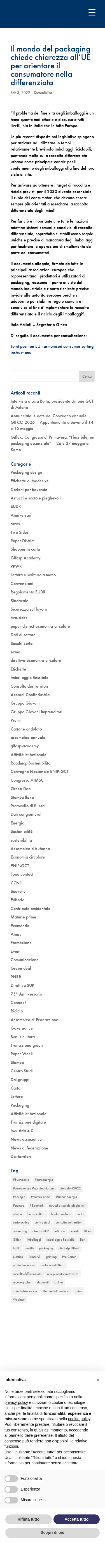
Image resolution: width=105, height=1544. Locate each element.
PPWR (16, 566)
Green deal (21, 968)
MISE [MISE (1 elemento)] (16, 1248)
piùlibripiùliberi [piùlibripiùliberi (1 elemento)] (69, 1248)
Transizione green (27, 1045)
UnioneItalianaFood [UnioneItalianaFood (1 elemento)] (56, 1291)
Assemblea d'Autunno (30, 848)
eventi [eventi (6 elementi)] (75, 1231)
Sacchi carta (21, 643)
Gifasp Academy (26, 558)
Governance (22, 1028)
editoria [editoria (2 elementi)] (60, 1231)
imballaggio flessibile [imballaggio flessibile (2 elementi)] (60, 1239)
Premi (16, 720)
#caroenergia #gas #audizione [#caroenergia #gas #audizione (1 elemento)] (34, 1188)
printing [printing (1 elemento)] (51, 1256)
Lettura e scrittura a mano (33, 575)
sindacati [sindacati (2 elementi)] (43, 1282)
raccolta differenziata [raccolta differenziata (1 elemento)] (27, 1274)
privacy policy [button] (16, 1402)
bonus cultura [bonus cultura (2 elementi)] (36, 1214)
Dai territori (21, 1156)
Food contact (22, 874)
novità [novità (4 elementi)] (29, 1248)
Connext (18, 1002)
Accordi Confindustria (30, 695)
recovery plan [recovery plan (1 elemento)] (22, 1282)
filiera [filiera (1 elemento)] (88, 1231)
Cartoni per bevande (29, 489)
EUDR (16, 506)
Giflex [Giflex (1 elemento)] (17, 1239)
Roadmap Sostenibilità (30, 763)
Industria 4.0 (22, 1131)
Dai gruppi (20, 1080)
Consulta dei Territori (29, 686)
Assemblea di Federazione (34, 1020)
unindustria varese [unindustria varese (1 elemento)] (25, 1291)
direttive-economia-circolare (36, 660)
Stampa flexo (22, 797)
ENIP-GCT (20, 866)
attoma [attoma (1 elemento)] (17, 1214)
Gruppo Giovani (25, 703)
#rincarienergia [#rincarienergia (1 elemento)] (66, 1197)
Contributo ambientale (30, 908)
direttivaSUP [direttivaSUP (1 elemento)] (40, 1231)
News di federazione (29, 1148)
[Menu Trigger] (92, 12)
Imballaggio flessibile (29, 677)
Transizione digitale (28, 1122)
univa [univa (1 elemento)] (78, 1291)
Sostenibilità (43, 92)
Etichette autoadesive (30, 481)
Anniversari (21, 515)
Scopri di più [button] (52, 1532)
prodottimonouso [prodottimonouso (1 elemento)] (24, 1265)
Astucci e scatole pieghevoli (36, 498)
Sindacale (19, 601)
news (15, 523)
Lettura (17, 1096)
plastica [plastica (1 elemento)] (18, 1256)
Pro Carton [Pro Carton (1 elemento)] (69, 1256)
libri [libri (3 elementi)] (82, 1239)
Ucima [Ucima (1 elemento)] (58, 1282)
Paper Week (22, 1054)
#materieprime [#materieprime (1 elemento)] (40, 1197)
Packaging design (26, 472)
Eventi (16, 951)
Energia (17, 823)
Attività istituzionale (28, 755)
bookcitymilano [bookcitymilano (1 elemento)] (61, 1214)
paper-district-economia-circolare (40, 626)
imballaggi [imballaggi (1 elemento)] (34, 1239)
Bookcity (18, 891)
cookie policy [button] (79, 1419)
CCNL (16, 883)
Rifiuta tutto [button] (28, 1519)
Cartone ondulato (26, 729)
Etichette (18, 669)
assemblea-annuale (28, 737)
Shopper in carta (25, 549)
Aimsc (16, 934)
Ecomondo (20, 926)
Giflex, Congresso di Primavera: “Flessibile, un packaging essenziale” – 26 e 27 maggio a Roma (52, 443)
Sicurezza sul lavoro (29, 609)
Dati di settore (23, 635)
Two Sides (20, 532)
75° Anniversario (26, 994)
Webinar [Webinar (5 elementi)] (19, 1299)
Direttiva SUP (22, 985)
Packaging (20, 1105)
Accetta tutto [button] (76, 1519)
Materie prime (23, 917)
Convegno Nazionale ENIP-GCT (40, 771)
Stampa (17, 1062)
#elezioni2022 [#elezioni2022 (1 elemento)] (70, 1188)
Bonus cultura (23, 1037)
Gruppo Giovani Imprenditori (36, 712)
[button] (97, 1379)
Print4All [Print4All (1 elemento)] (35, 1256)
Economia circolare (28, 857)
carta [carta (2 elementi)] (80, 1214)
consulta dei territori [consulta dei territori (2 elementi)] (69, 1222)
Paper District (22, 541)
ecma (15, 652)
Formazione (21, 942)
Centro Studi (22, 1071)
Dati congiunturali (27, 814)
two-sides (19, 617)
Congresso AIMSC (27, 780)
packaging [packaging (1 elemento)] (46, 1248)
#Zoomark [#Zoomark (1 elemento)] (36, 1205)
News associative (26, 1139)
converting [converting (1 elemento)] (20, 1231)
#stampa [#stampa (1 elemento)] (18, 1205)
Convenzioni (22, 583)
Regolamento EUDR (28, 592)
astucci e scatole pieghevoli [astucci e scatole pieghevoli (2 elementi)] (67, 1205)
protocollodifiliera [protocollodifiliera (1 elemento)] (52, 1265)
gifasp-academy (25, 746)
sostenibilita (21, 840)
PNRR (16, 977)
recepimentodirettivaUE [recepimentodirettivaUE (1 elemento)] (62, 1274)
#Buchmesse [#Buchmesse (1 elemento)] (21, 1179)
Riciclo (17, 1011)
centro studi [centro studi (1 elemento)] (42, 1222)
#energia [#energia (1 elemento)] (19, 1197)
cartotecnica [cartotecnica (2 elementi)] (21, 1222)
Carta (15, 1088)
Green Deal (21, 789)
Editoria (17, 900)
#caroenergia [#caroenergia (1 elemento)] (44, 1179)
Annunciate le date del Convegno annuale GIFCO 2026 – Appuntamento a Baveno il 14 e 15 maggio (52, 422)
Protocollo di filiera (28, 806)
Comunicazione (25, 960)
